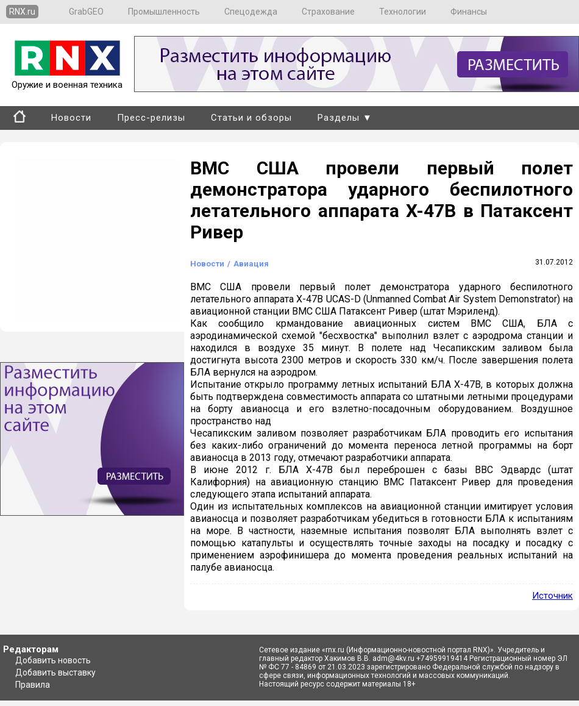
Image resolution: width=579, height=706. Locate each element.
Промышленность (164, 11)
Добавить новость (53, 660)
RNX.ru (22, 11)
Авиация (251, 263)
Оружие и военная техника (67, 79)
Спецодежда (250, 11)
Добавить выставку (55, 672)
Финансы (468, 11)
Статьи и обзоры (251, 117)
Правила (32, 685)
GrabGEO (86, 11)
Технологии (402, 11)
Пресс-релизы (151, 117)
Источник (552, 595)
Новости (71, 117)
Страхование (328, 11)
